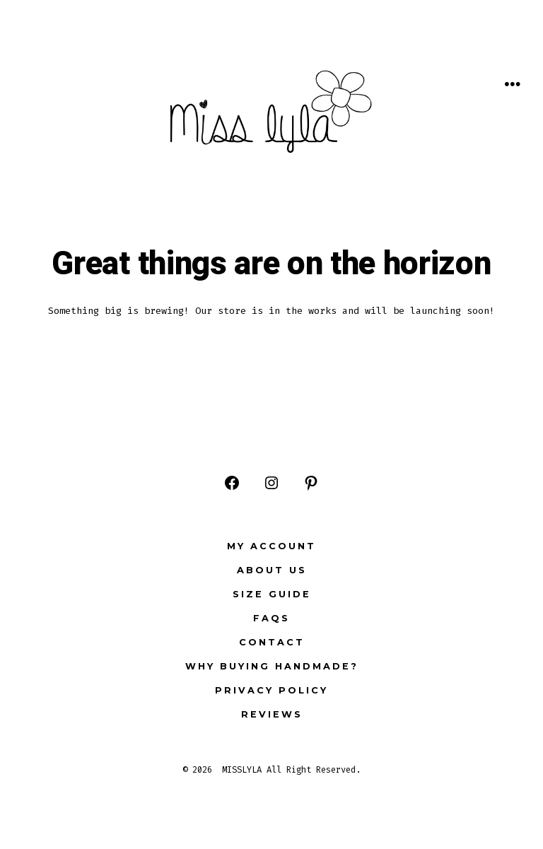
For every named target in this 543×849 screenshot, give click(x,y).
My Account (271, 546)
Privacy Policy (271, 690)
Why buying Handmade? (271, 666)
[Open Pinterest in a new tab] (311, 483)
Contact (272, 642)
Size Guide (272, 594)
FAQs (271, 618)
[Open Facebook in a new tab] (232, 483)
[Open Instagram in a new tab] (271, 483)
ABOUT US (272, 570)
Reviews (272, 714)
